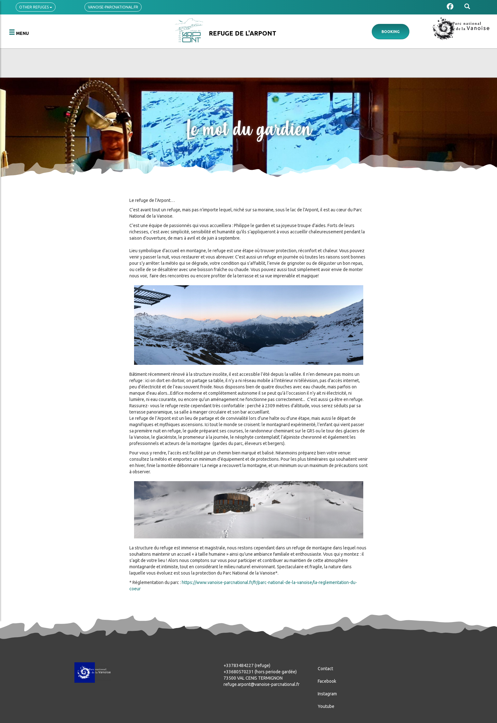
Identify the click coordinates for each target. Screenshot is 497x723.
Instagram (327, 693)
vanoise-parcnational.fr (113, 7)
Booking (390, 32)
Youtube (326, 706)
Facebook (327, 681)
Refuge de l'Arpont (242, 33)
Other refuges (35, 7)
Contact (325, 668)
